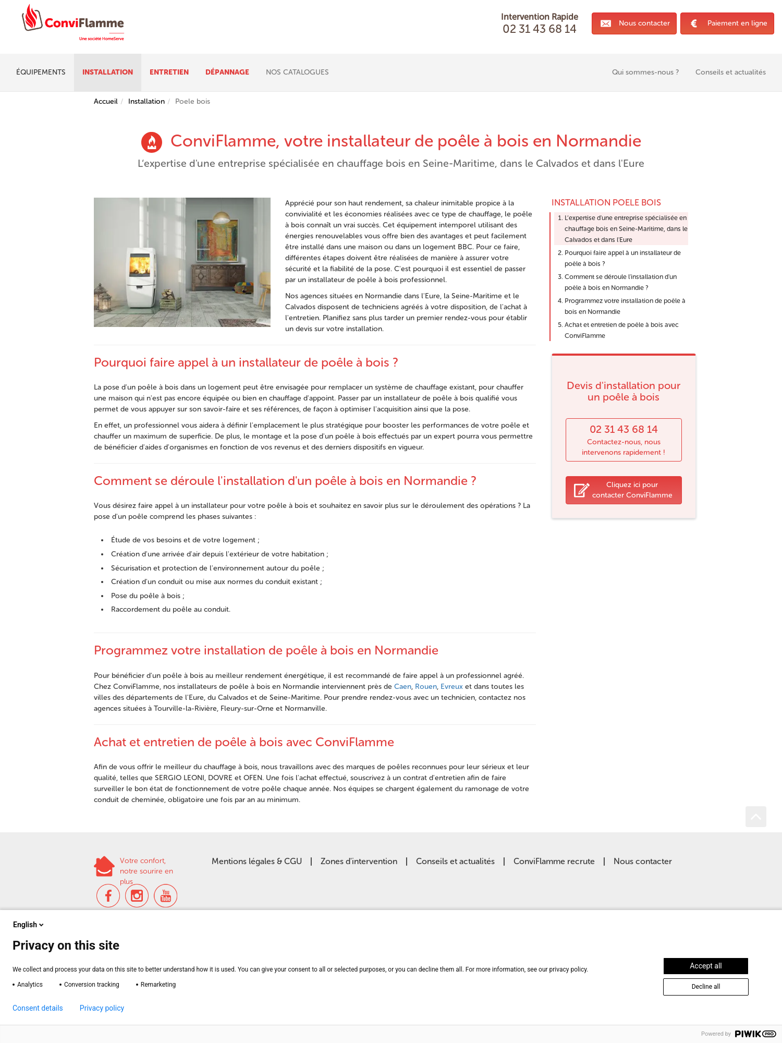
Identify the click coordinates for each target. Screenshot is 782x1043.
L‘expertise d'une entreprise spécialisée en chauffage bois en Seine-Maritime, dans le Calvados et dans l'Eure (626, 229)
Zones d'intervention (359, 861)
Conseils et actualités (455, 861)
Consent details (38, 1008)
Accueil (106, 101)
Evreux (452, 686)
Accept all (706, 966)
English (29, 924)
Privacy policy (102, 1008)
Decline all (706, 986)
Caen (402, 686)
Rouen (426, 686)
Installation (146, 101)
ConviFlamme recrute (554, 861)
